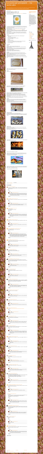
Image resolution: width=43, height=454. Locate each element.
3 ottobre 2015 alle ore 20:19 (15, 430)
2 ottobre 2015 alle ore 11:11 (15, 411)
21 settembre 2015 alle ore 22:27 (15, 203)
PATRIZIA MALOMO (10, 405)
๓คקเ (8, 249)
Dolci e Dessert (10, 183)
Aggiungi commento (9, 435)
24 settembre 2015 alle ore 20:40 (15, 350)
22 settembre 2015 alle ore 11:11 (15, 223)
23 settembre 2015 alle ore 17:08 (12, 325)
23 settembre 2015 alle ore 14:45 (13, 307)
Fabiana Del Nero (10, 364)
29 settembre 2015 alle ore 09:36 (19, 384)
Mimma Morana (9, 336)
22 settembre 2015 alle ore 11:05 (14, 219)
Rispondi (9, 196)
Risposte (9, 191)
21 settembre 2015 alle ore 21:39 (14, 198)
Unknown (9, 307)
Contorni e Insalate (31, 34)
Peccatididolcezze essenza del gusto (12, 384)
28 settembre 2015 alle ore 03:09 (14, 373)
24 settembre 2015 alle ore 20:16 (15, 303)
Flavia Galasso (9, 219)
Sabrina (9, 393)
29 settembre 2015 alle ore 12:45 (13, 393)
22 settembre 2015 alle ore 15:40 (15, 244)
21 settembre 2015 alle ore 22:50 (15, 213)
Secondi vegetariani (31, 38)
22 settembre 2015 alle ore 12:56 (18, 228)
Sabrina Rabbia (9, 198)
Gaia (8, 355)
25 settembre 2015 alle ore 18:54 (15, 364)
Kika (8, 325)
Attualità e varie (31, 33)
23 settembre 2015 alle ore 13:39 (13, 299)
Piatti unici (31, 36)
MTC (11, 183)
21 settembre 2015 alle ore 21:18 (15, 192)
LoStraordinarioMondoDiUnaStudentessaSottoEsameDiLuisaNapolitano (17, 308)
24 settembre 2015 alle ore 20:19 (15, 320)
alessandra (9, 373)
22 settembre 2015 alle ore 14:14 (12, 249)
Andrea (10, 192)
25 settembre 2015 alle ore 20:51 (15, 368)
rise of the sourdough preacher (11, 228)
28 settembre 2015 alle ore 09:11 (15, 379)
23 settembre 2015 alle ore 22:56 (12, 355)
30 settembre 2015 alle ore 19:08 (15, 405)
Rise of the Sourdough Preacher (18, 29)
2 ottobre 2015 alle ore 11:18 (15, 421)
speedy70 (9, 299)
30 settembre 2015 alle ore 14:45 (15, 389)
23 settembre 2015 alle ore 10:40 (15, 284)
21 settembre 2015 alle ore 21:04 (12, 186)
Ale (8, 186)
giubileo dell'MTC (21, 13)
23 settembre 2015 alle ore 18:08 (14, 336)
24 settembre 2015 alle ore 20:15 (15, 294)
